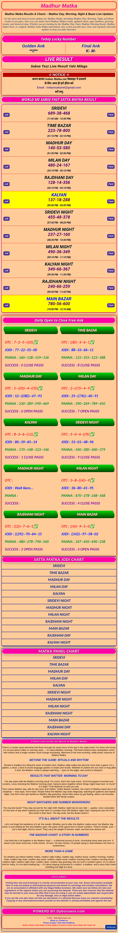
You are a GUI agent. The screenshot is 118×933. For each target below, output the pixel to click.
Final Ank (62, 925)
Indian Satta (72, 925)
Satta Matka (40, 925)
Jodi (6, 115)
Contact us (63, 920)
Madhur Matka (28, 925)
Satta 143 (91, 925)
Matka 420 (82, 925)
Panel (110, 115)
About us (53, 920)
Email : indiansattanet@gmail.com (59, 87)
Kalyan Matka (51, 925)
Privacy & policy (49, 923)
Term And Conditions (66, 923)
